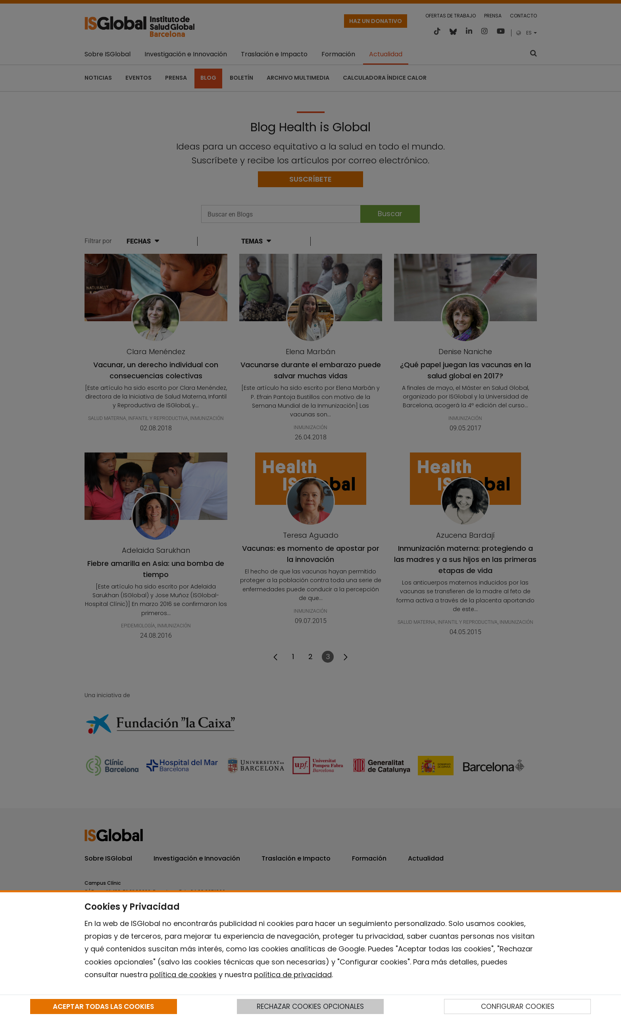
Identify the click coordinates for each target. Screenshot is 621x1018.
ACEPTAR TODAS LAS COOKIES (103, 1006)
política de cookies (183, 975)
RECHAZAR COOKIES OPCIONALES (310, 1006)
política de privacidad (293, 975)
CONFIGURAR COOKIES (517, 1006)
